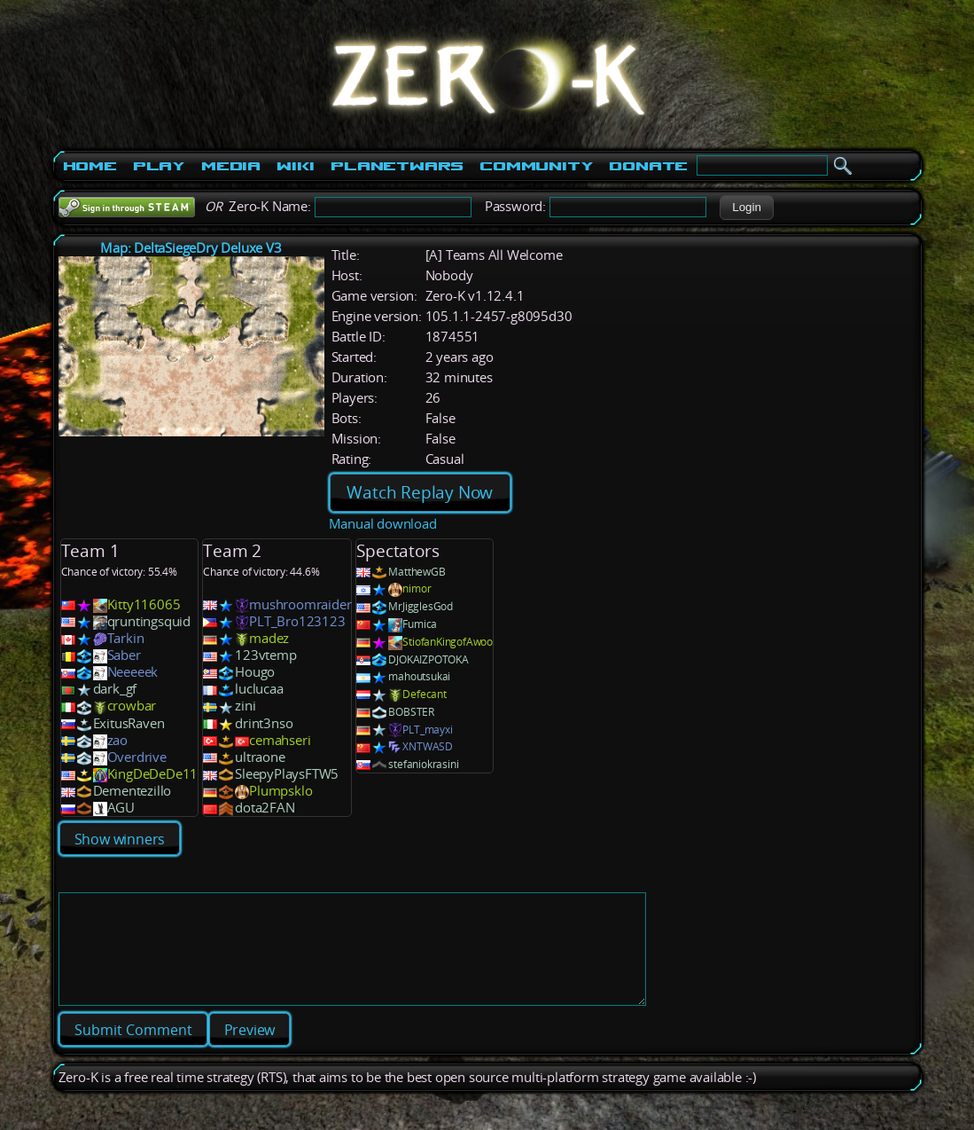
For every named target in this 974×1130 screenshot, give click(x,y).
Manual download (383, 523)
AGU (121, 807)
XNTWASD (427, 746)
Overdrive (137, 757)
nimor (416, 588)
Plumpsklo (280, 790)
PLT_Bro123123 (297, 621)
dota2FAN (264, 807)
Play (159, 166)
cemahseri (279, 740)
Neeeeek (133, 671)
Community (536, 166)
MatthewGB (416, 571)
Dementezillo (132, 790)
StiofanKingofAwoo (447, 641)
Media (231, 166)
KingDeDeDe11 (153, 773)
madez (269, 638)
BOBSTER (411, 711)
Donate (648, 166)
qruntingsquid (149, 621)
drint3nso (263, 723)
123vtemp (265, 655)
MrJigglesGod (420, 606)
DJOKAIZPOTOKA (428, 659)
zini (245, 705)
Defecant (424, 694)
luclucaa (259, 688)
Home (90, 166)
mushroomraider (300, 604)
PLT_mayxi (427, 729)
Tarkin (125, 638)
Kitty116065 (144, 604)
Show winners (120, 839)
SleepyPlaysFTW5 (287, 773)
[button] (747, 207)
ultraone (259, 757)
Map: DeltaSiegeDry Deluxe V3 (190, 247)
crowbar (132, 705)
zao (117, 740)
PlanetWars (397, 166)
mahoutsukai (419, 676)
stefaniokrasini (423, 764)
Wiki (296, 166)
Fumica (419, 624)
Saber (124, 655)
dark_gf (115, 688)
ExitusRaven (129, 723)
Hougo (255, 671)
